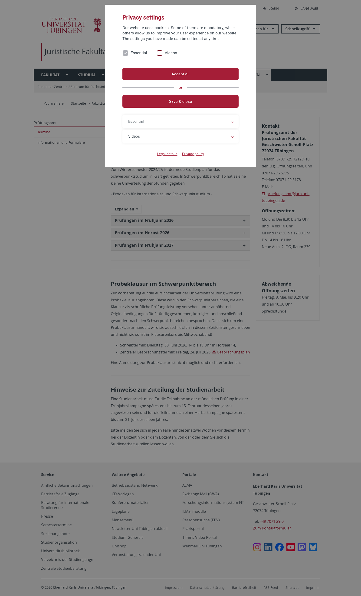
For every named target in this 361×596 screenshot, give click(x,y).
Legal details (167, 154)
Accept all (180, 74)
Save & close (180, 101)
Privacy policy (193, 154)
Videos (171, 52)
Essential (139, 52)
